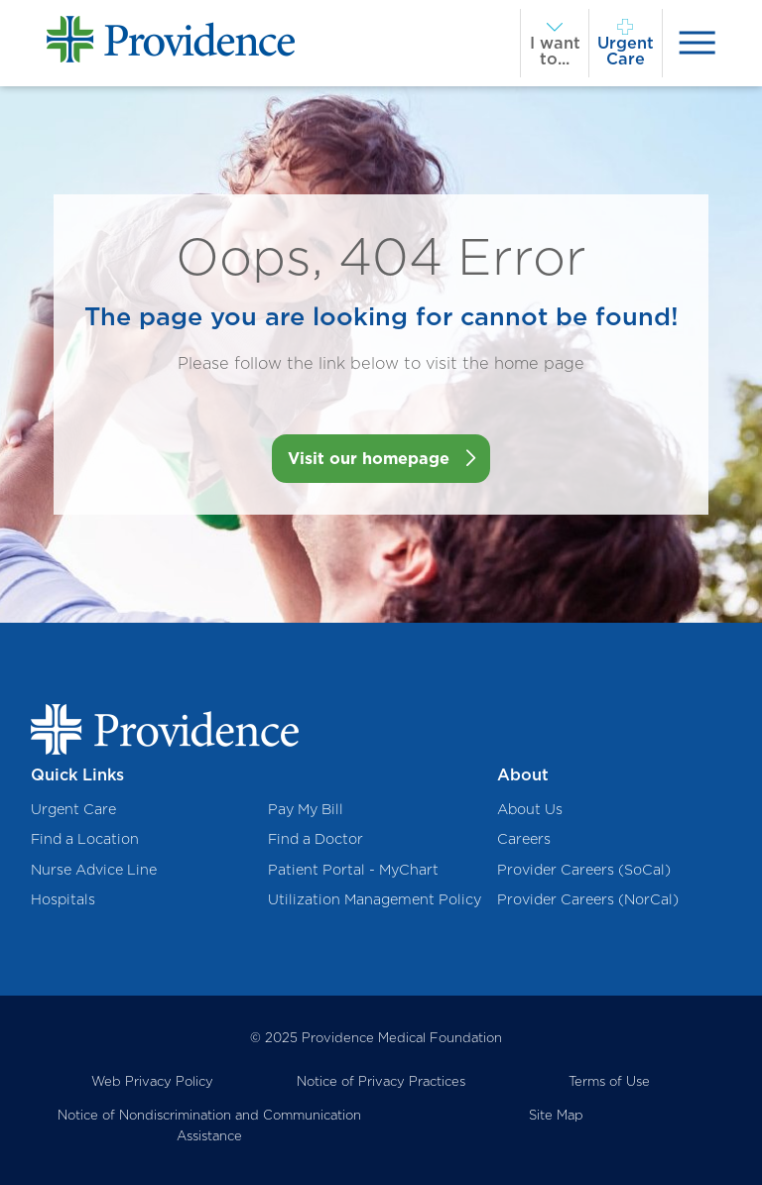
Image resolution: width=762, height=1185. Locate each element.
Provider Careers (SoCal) (584, 869)
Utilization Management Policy (374, 898)
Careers (524, 838)
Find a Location (85, 838)
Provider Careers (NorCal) (588, 898)
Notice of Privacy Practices (381, 1081)
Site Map (556, 1115)
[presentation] (697, 43)
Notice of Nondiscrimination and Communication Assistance (209, 1125)
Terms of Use (609, 1081)
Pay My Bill (305, 808)
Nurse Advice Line (94, 869)
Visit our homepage (368, 458)
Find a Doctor (315, 838)
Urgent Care (73, 808)
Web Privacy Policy (152, 1081)
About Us (530, 808)
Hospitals (63, 898)
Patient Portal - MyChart (353, 869)
